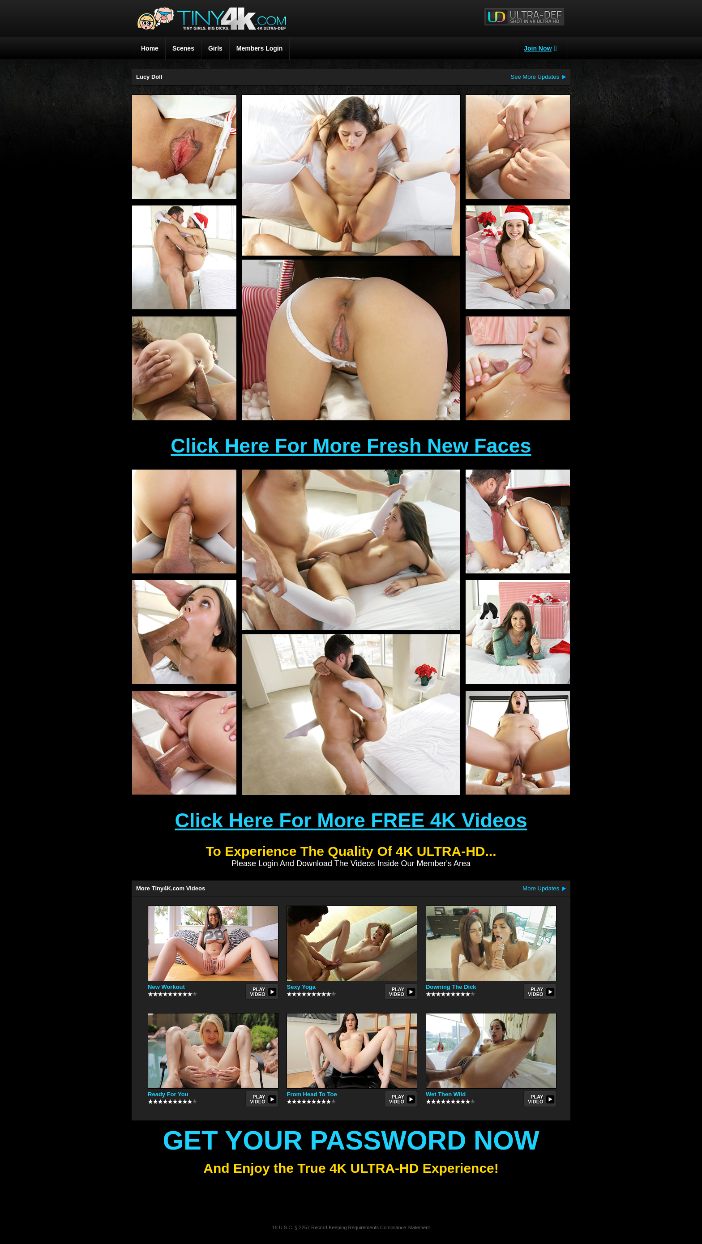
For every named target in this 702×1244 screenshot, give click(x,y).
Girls (215, 48)
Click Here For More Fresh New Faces (351, 445)
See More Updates (535, 76)
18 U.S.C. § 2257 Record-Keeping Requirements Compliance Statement (351, 1227)
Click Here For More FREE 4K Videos (351, 820)
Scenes (183, 48)
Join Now (540, 48)
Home (149, 48)
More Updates (540, 888)
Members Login (259, 48)
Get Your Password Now (351, 1140)
